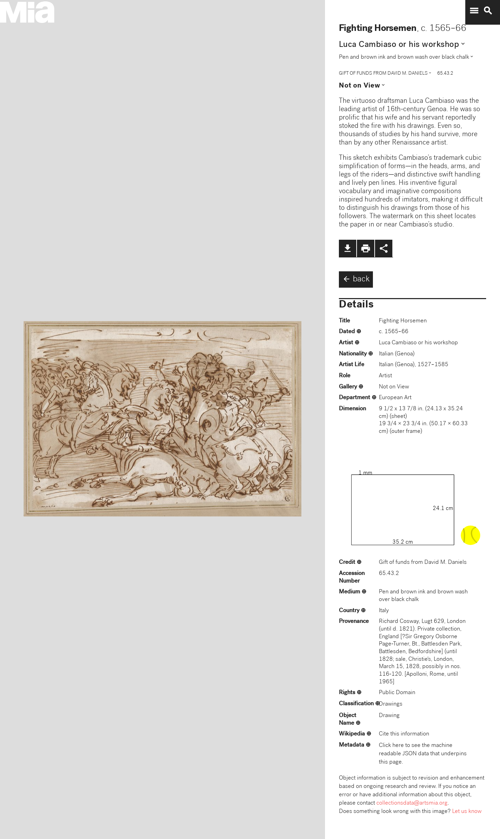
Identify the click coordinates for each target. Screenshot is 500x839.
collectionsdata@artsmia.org (412, 803)
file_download (347, 248)
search (488, 11)
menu (474, 11)
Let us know (467, 812)
